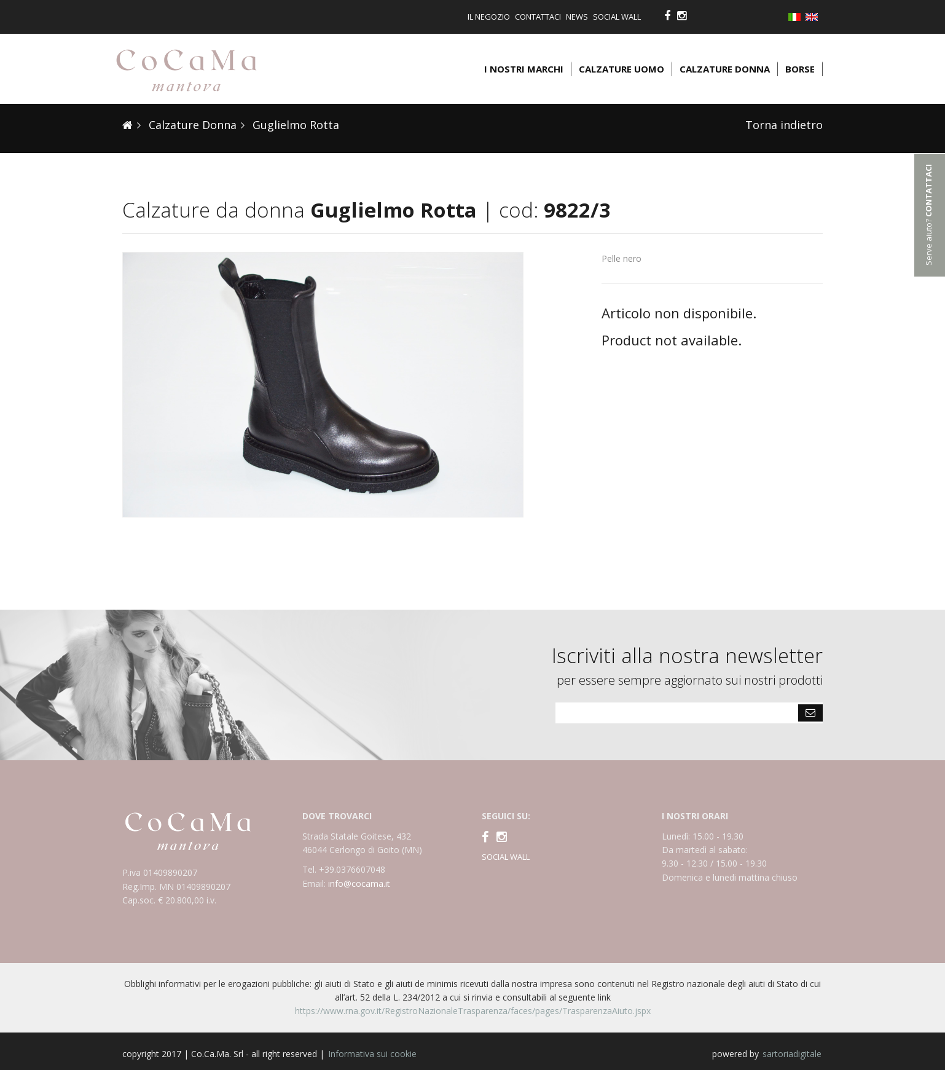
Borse (800, 69)
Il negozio (489, 16)
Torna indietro (784, 124)
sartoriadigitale (792, 1054)
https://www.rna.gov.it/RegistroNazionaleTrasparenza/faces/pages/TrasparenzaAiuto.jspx (473, 1011)
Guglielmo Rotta (294, 124)
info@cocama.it (359, 883)
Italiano (797, 18)
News (577, 16)
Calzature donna (725, 69)
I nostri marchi (523, 69)
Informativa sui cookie (372, 1054)
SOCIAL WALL (506, 856)
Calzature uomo (621, 69)
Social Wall (617, 16)
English (814, 17)
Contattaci (538, 16)
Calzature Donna (191, 124)
